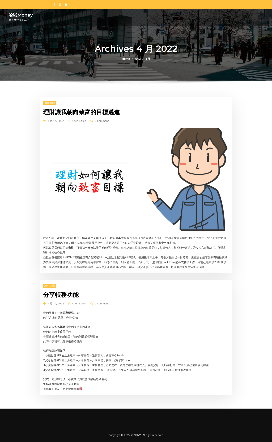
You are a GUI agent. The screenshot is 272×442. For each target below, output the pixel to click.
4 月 (147, 59)
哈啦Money (20, 15)
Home (126, 59)
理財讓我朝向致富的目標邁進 (81, 112)
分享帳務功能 (61, 294)
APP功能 (49, 285)
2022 (137, 59)
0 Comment (102, 120)
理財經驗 (49, 103)
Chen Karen (79, 120)
